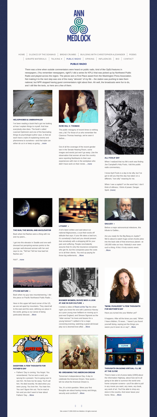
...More (87, 327)
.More (108, 250)
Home (21, 54)
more (113, 190)
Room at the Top (81, 307)
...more (44, 143)
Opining (89, 59)
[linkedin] (81, 406)
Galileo (109, 224)
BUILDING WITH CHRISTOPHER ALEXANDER (102, 54)
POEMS (133, 54)
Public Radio (73, 59)
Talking (56, 59)
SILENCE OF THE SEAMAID (42, 54)
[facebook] (75, 406)
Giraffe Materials (36, 59)
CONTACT (129, 59)
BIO (117, 59)
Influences (105, 59)
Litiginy (63, 226)
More (81, 255)
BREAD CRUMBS (68, 54)
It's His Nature (21, 291)
